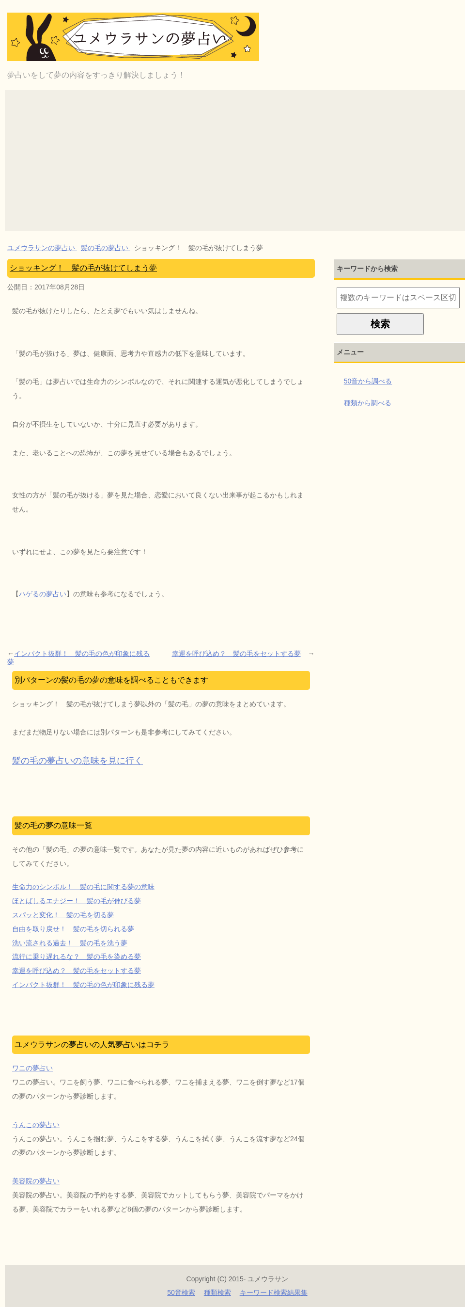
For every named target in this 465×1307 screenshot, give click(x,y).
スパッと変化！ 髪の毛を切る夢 (63, 915)
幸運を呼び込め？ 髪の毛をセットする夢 (236, 653)
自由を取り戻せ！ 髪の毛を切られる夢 (73, 929)
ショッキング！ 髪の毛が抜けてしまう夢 (83, 268)
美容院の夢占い (36, 1181)
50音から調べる (368, 381)
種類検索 (217, 1292)
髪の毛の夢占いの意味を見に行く (77, 760)
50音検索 (181, 1292)
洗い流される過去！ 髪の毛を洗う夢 (69, 943)
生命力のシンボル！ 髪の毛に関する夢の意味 (83, 887)
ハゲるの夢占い (42, 594)
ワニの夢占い (32, 1068)
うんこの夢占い (36, 1125)
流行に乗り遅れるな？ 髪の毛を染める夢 (76, 956)
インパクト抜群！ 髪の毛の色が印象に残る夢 (78, 658)
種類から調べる (367, 403)
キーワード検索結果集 (274, 1292)
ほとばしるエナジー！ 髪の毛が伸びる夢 (76, 901)
